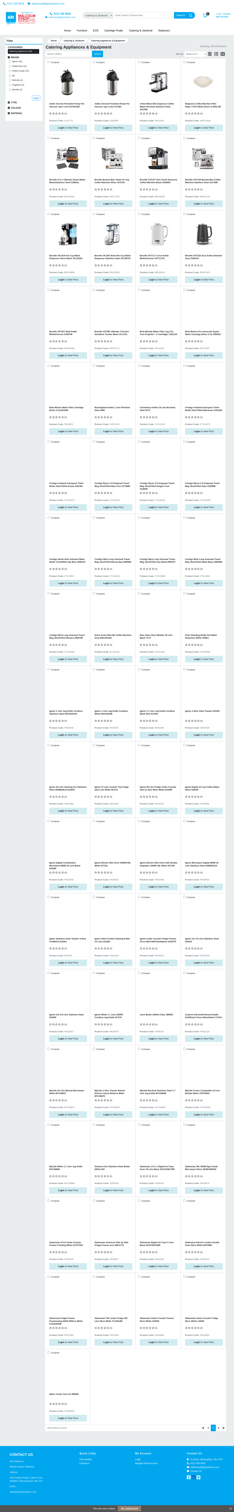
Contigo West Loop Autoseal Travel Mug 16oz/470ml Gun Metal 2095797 (158, 560)
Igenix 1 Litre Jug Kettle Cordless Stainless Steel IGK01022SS (66, 712)
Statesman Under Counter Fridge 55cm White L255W (201, 1319)
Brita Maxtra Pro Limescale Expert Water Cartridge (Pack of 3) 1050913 (203, 333)
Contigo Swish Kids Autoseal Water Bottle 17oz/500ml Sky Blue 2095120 (67, 560)
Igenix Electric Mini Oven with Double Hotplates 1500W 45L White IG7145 (158, 864)
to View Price (68, 127)
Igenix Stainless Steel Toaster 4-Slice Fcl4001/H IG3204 (67, 940)
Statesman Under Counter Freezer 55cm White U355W (157, 1319)
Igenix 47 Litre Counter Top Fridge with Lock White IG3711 (112, 788)
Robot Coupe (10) (20, 71)
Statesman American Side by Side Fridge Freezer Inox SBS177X (111, 1243)
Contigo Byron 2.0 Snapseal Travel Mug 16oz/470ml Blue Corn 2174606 (112, 484)
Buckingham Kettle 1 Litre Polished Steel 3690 (112, 408)
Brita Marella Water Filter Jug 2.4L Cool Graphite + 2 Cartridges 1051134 (158, 333)
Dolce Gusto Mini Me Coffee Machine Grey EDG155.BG (113, 636)
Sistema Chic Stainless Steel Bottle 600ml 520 (112, 1167)
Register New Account (146, 1463)
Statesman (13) (19, 66)
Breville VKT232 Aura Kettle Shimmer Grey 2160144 (203, 257)
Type (14, 102)
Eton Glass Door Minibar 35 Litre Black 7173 (156, 636)
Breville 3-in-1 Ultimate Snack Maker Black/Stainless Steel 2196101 (67, 181)
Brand (15, 57)
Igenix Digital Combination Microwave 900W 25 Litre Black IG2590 (64, 866)
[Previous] (208, 1428)
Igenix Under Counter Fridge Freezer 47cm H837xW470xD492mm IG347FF (158, 940)
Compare (54, 62)
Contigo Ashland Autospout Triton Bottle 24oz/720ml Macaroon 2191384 (203, 408)
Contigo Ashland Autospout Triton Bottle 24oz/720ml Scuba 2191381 (66, 484)
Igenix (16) (17, 61)
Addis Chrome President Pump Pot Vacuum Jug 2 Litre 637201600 (66, 105)
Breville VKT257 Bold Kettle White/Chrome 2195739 (63, 333)
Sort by (179, 54)
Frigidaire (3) (18, 85)
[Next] (218, 1428)
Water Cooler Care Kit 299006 (63, 1394)
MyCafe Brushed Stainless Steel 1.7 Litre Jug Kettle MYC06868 (157, 1092)
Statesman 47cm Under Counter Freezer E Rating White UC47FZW (66, 1243)
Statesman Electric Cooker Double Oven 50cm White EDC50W (202, 1243)
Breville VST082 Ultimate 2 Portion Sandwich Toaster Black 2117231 (112, 333)
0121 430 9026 (13, 3)
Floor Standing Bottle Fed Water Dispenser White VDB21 (201, 636)
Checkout (84, 1463)
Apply (36, 98)
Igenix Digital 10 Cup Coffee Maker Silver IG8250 (202, 788)
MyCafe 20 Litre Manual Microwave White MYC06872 (66, 1092)
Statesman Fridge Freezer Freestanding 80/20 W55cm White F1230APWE (66, 1321)
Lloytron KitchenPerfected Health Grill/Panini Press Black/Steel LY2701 (203, 1016)
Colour (16, 108)
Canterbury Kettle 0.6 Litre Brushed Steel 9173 (157, 408)
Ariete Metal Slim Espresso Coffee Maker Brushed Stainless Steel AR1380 (157, 106)
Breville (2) (17, 89)
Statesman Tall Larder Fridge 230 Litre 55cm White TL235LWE (111, 1319)
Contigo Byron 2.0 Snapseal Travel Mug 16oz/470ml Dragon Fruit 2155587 (157, 486)
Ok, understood (129, 1508)
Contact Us (194, 1471)
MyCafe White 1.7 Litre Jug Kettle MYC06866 (65, 1167)
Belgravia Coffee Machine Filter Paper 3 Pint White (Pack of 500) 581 (203, 105)
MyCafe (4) (17, 80)
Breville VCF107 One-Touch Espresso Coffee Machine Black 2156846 (158, 181)
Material (16, 113)
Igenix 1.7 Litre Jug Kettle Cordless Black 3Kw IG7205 (157, 712)
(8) (13, 75)
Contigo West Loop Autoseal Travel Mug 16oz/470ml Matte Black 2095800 (203, 560)
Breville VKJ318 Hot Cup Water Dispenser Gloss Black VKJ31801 (66, 257)
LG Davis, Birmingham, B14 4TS (205, 1459)
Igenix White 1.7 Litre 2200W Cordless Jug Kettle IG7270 (109, 1016)
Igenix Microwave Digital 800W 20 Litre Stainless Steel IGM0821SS (202, 864)
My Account (223, 15)
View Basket (85, 1459)
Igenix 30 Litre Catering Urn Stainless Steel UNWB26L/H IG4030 (68, 788)
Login (138, 1459)
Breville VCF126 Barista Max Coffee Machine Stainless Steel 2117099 (203, 181)
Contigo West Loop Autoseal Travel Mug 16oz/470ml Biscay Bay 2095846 (113, 560)
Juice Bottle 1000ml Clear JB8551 (156, 1014)
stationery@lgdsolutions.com (46, 3)
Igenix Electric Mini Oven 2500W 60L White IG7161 (113, 864)
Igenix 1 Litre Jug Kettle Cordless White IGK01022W (111, 712)
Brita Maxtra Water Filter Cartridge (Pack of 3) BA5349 (66, 408)
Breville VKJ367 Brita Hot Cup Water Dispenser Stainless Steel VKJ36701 (113, 257)
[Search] (143, 15)
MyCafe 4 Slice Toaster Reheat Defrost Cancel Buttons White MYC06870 (110, 1093)
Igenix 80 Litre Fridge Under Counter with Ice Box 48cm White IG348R (158, 788)
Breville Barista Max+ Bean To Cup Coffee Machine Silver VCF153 (112, 181)
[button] (204, 15)
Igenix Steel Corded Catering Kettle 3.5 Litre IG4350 (112, 940)
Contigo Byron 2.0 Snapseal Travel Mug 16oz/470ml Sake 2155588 (202, 484)
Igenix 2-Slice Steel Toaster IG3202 (202, 711)
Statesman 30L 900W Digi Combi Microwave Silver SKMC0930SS (201, 1167)
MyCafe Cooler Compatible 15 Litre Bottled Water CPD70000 (202, 1092)
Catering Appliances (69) (20, 51)
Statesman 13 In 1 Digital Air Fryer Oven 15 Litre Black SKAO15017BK (157, 1167)
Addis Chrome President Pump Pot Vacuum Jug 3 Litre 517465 (112, 105)
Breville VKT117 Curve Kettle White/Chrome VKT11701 (154, 257)
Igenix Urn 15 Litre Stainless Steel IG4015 (202, 940)
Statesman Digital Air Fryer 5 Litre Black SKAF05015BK (157, 1243)
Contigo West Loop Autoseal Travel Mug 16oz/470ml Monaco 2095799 (66, 636)
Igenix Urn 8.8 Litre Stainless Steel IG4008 (66, 1016)
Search (97, 54)
